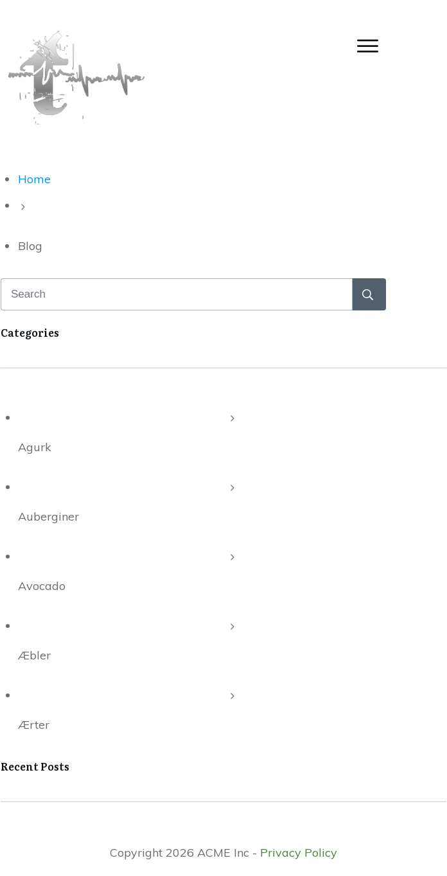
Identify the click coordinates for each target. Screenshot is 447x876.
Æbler (34, 655)
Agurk (34, 447)
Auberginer (48, 516)
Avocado (42, 585)
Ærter (33, 724)
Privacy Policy (298, 852)
